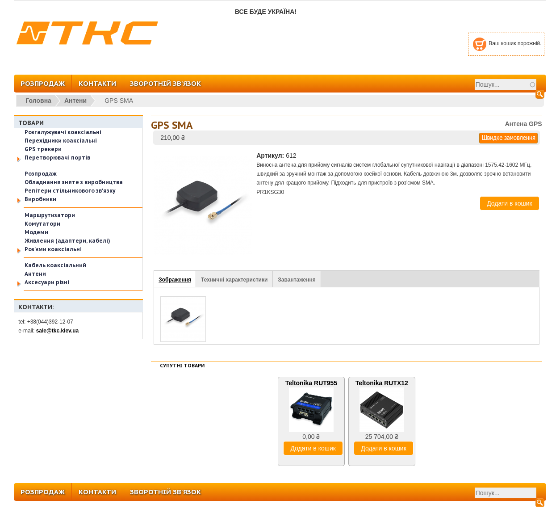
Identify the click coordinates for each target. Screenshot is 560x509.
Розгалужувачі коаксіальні (63, 132)
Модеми (36, 232)
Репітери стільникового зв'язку (70, 190)
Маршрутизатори (50, 215)
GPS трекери (43, 149)
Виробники (40, 199)
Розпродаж (41, 173)
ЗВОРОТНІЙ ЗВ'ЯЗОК (165, 83)
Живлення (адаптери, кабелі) (67, 240)
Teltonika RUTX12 (381, 383)
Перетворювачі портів (57, 157)
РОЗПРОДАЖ (43, 83)
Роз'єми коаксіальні (53, 249)
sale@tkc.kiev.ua (57, 331)
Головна (38, 100)
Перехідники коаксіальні (61, 140)
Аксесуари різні (47, 282)
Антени (75, 100)
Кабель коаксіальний (55, 265)
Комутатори (42, 223)
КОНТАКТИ (97, 83)
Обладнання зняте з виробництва (74, 182)
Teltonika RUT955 (311, 383)
